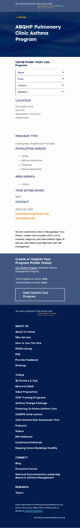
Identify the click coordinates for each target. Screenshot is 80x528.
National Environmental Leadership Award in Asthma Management (38, 476)
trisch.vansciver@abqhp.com (32, 213)
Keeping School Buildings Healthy (36, 447)
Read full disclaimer (34, 511)
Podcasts (21, 425)
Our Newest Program (26, 267)
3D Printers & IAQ (26, 380)
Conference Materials (28, 442)
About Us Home (25, 331)
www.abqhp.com (25, 217)
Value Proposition (26, 391)
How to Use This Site (28, 343)
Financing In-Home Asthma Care (36, 408)
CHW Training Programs (30, 397)
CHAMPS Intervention (29, 414)
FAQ (17, 354)
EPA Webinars (24, 436)
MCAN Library (23, 348)
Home (20, 17)
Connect (22, 85)
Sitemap (20, 365)
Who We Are (23, 337)
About (21, 72)
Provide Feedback (26, 359)
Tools (20, 79)
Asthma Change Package (31, 403)
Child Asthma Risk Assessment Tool (37, 419)
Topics (19, 492)
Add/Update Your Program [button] (35, 294)
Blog (18, 463)
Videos (19, 431)
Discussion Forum (26, 468)
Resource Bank (24, 386)
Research (23, 92)
